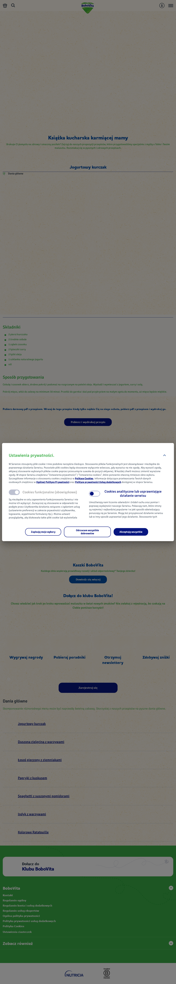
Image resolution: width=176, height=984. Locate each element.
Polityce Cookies (84, 478)
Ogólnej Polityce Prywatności (52, 482)
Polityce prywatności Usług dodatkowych (98, 482)
